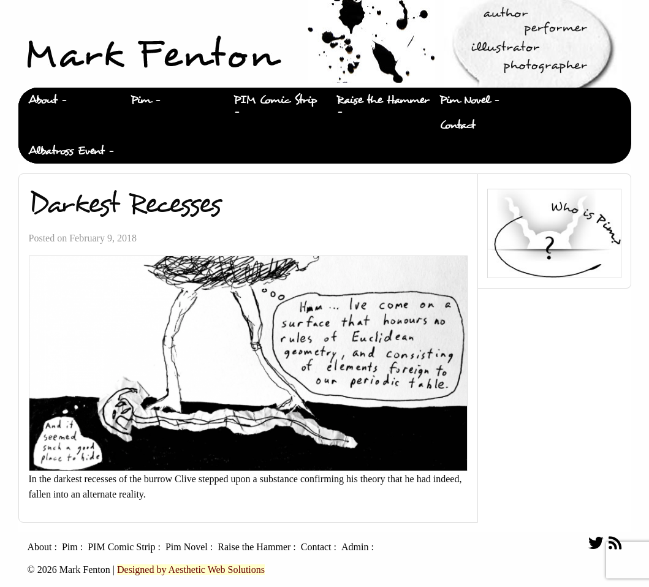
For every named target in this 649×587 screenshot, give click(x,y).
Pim (141, 100)
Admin (354, 547)
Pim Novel (464, 100)
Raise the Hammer (382, 100)
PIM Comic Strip (275, 100)
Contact (457, 125)
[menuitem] (69, 100)
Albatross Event (66, 151)
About (42, 100)
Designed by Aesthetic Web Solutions (191, 569)
